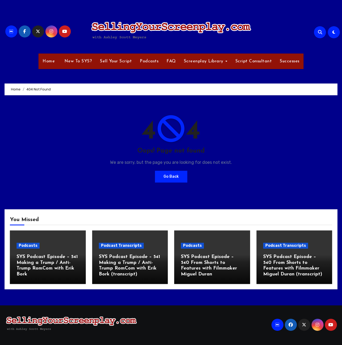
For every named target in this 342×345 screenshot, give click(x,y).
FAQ (171, 61)
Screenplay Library (204, 61)
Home (48, 61)
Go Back (171, 176)
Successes (290, 61)
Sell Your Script (116, 61)
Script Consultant (253, 61)
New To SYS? (77, 61)
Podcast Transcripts (121, 245)
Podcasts (149, 61)
